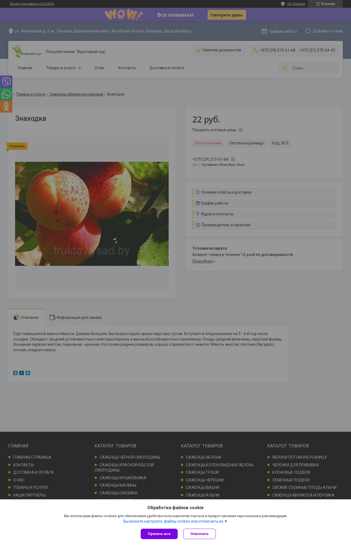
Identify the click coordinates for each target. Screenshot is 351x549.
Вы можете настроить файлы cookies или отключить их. (173, 521)
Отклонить (199, 534)
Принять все (159, 534)
